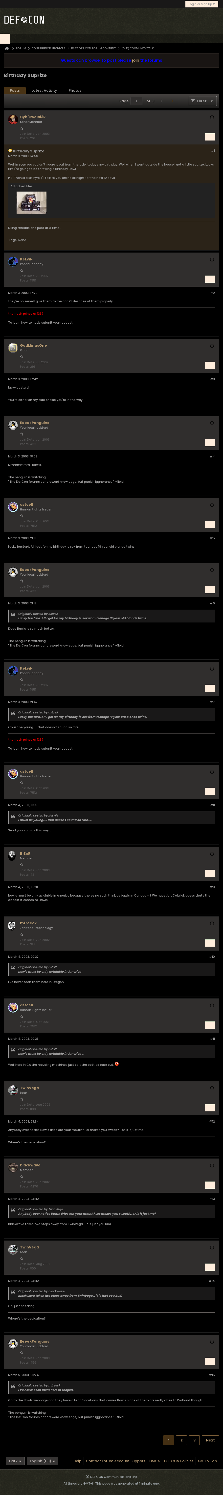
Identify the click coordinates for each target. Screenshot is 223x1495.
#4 (212, 456)
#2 (212, 293)
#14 (212, 1281)
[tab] (15, 90)
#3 (212, 379)
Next (210, 1440)
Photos (75, 90)
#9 (212, 887)
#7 (212, 702)
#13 (212, 1199)
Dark (15, 1461)
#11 (212, 1039)
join (135, 60)
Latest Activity (44, 90)
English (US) (42, 1461)
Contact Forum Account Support (115, 1461)
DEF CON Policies (179, 1461)
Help (77, 1461)
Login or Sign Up (202, 4)
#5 (212, 538)
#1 (213, 150)
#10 (212, 957)
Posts (15, 90)
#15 (212, 1375)
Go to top (207, 1461)
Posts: (24, 138)
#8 (212, 805)
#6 (212, 603)
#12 (212, 1121)
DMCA (154, 1461)
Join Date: (27, 134)
